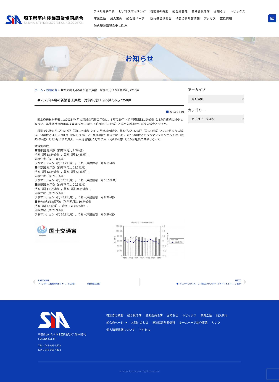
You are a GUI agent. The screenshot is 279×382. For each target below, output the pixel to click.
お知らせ (220, 11)
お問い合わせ (139, 322)
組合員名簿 (180, 11)
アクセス (210, 18)
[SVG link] (44, 19)
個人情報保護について (120, 329)
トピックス (237, 11)
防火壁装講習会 (161, 18)
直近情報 (226, 18)
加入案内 (116, 18)
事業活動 (100, 18)
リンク (216, 322)
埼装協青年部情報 (188, 18)
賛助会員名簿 (201, 11)
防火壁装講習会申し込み (110, 25)
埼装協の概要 (159, 11)
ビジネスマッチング (132, 11)
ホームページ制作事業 (193, 322)
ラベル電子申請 (104, 11)
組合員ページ (136, 18)
